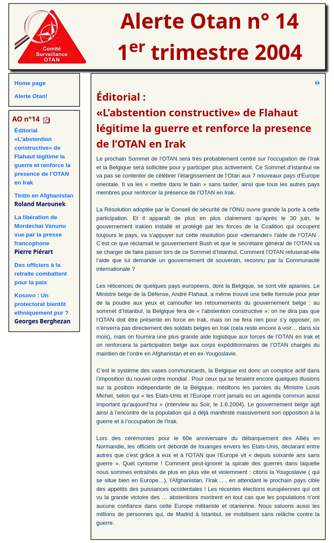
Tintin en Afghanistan (43, 195)
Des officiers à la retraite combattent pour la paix (40, 274)
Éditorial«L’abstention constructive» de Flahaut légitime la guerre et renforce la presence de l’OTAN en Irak (42, 156)
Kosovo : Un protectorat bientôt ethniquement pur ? (41, 304)
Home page (30, 83)
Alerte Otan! (30, 96)
